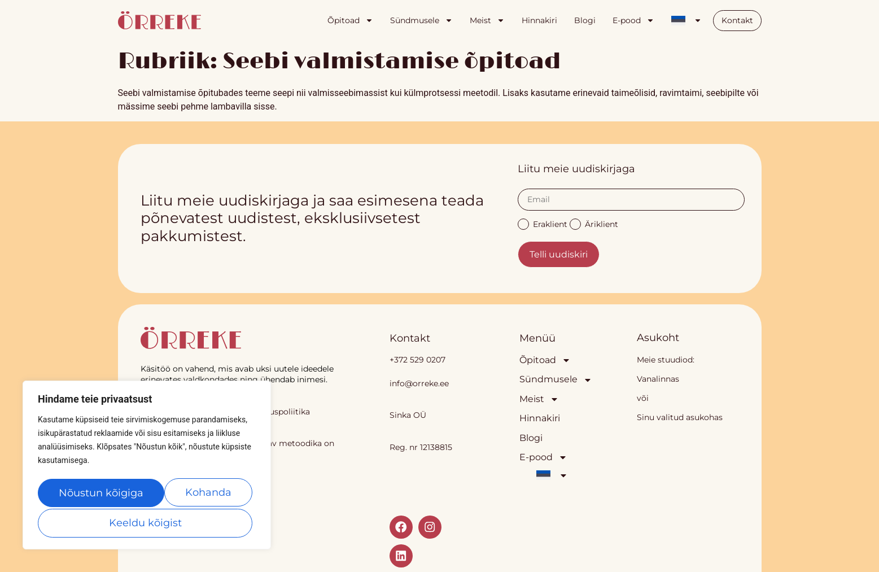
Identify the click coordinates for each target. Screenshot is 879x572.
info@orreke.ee (419, 383)
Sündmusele (421, 20)
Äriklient (594, 223)
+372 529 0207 (417, 360)
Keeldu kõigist (192, 494)
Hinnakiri (539, 20)
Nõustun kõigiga (146, 523)
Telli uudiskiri (559, 254)
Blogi (585, 20)
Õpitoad (350, 20)
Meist (487, 20)
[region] (147, 467)
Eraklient (542, 223)
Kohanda (83, 494)
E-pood (633, 20)
